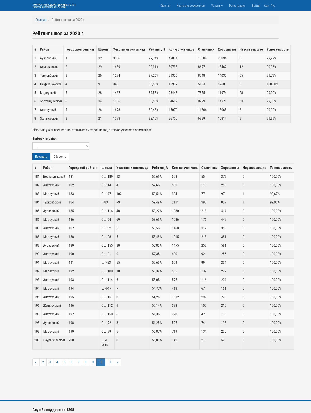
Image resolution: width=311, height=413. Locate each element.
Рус (273, 5)
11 (109, 362)
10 (101, 362)
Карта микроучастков (191, 5)
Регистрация (237, 5)
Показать (41, 156)
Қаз (266, 5)
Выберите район (44, 139)
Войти (256, 5)
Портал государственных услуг (54, 5)
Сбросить (60, 156)
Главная (165, 5)
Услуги (217, 5)
